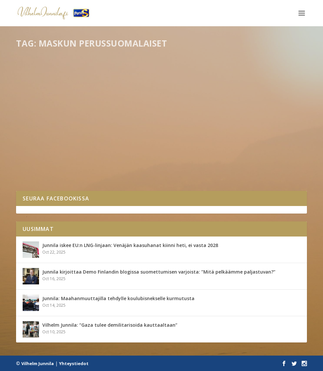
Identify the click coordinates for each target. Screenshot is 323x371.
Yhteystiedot (74, 363)
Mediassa (58, 164)
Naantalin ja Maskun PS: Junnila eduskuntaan (73, 151)
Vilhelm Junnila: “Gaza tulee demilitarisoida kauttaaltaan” (109, 325)
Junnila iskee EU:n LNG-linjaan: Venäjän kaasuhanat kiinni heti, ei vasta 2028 (130, 245)
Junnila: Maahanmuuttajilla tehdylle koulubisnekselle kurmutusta (118, 298)
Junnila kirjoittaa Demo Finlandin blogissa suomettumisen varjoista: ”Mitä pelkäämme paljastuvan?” (158, 272)
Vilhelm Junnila (37, 363)
